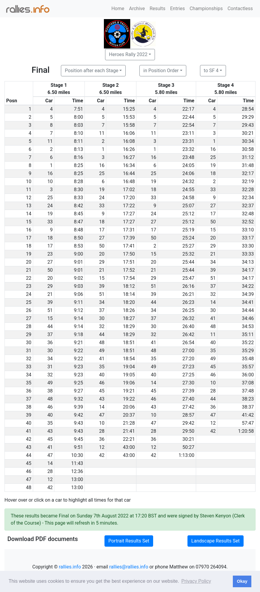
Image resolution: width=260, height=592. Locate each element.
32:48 (248, 214)
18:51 (129, 342)
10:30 (77, 455)
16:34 (129, 165)
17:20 (129, 197)
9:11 (78, 302)
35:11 (248, 334)
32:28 (248, 189)
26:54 (188, 342)
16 (213, 149)
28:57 (188, 415)
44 (153, 302)
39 (213, 270)
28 (213, 391)
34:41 (248, 302)
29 (213, 246)
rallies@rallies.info (128, 567)
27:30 (188, 383)
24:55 (188, 189)
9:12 (78, 310)
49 (101, 350)
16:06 (129, 133)
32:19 (248, 181)
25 (213, 157)
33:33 (248, 254)
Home (117, 8)
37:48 (248, 391)
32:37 (248, 205)
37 (213, 286)
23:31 (188, 141)
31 (50, 367)
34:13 (248, 262)
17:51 (129, 262)
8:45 (78, 214)
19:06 (129, 383)
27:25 (188, 375)
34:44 (248, 310)
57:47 (248, 423)
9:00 (78, 254)
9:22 (78, 350)
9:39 (78, 407)
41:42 (248, 415)
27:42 (188, 407)
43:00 (129, 447)
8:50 (78, 238)
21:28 (129, 423)
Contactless (240, 8)
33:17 (248, 238)
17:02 (129, 189)
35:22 (248, 342)
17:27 (129, 214)
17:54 (129, 278)
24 (101, 197)
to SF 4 (211, 70)
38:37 (248, 407)
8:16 (78, 157)
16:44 (129, 173)
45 (213, 367)
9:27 (78, 391)
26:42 (188, 334)
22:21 (129, 439)
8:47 (78, 222)
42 (213, 431)
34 (213, 262)
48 (213, 326)
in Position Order (161, 70)
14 (213, 302)
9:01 (78, 262)
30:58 (248, 149)
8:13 (78, 149)
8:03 (78, 125)
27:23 (188, 367)
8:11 (78, 141)
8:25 (78, 165)
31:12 (248, 157)
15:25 (129, 109)
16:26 (129, 149)
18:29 (129, 326)
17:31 (129, 230)
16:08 (129, 141)
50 (213, 222)
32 (213, 294)
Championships (206, 8)
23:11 (188, 133)
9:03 (78, 286)
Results (157, 8)
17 (213, 214)
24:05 (188, 165)
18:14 (129, 294)
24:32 (188, 181)
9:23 (78, 367)
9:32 (78, 399)
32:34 (248, 197)
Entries (177, 8)
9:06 (78, 294)
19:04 (129, 367)
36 (50, 342)
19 (213, 165)
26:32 (188, 318)
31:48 (248, 165)
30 (213, 310)
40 (213, 342)
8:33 (78, 197)
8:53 (78, 246)
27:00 (188, 350)
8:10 (78, 133)
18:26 (129, 310)
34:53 (248, 326)
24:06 (188, 173)
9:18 (78, 334)
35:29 (248, 350)
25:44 (188, 262)
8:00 (78, 117)
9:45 (78, 439)
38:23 (248, 399)
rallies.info (70, 567)
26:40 (188, 326)
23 (50, 254)
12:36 (77, 471)
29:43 (248, 125)
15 (213, 230)
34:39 (248, 294)
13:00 (77, 479)
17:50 (129, 254)
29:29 (248, 117)
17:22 (129, 205)
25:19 (188, 230)
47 (101, 415)
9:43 (78, 423)
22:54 (188, 125)
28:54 (248, 109)
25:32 (188, 254)
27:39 (188, 391)
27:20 (188, 358)
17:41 (129, 246)
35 (213, 350)
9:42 (78, 415)
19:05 (129, 375)
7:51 (78, 109)
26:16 (188, 286)
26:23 (188, 302)
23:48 (188, 157)
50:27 (188, 447)
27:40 (188, 399)
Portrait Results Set (128, 541)
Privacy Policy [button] (196, 581)
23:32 (188, 149)
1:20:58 (246, 431)
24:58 (188, 197)
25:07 (188, 205)
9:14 (78, 318)
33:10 (248, 230)
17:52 (129, 270)
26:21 (188, 294)
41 (213, 318)
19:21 (129, 391)
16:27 (129, 157)
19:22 (129, 399)
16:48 (129, 181)
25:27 (188, 246)
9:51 (78, 447)
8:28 (78, 181)
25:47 (188, 278)
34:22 (248, 286)
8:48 (78, 230)
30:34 (248, 141)
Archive (137, 8)
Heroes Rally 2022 (128, 54)
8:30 (78, 189)
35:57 (248, 367)
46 (213, 375)
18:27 (129, 318)
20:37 (129, 415)
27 (213, 205)
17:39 (129, 238)
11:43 (77, 463)
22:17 (188, 109)
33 (213, 189)
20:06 (129, 407)
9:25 (78, 383)
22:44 (188, 117)
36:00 (248, 375)
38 (50, 391)
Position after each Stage (91, 70)
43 (101, 399)
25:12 (188, 214)
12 (213, 423)
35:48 (248, 358)
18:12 (129, 286)
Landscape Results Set (215, 541)
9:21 (78, 342)
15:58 (129, 125)
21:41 (129, 431)
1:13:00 (186, 455)
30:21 (248, 133)
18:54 (129, 358)
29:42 (188, 423)
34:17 (248, 270)
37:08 (248, 383)
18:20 (129, 302)
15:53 (129, 117)
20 (213, 238)
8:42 (78, 205)
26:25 (188, 310)
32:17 (248, 173)
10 (50, 181)
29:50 (188, 431)
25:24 (188, 238)
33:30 (248, 246)
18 (213, 173)
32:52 (248, 222)
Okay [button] (242, 581)
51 (213, 278)
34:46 (248, 318)
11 (101, 133)
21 (213, 254)
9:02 (78, 278)
